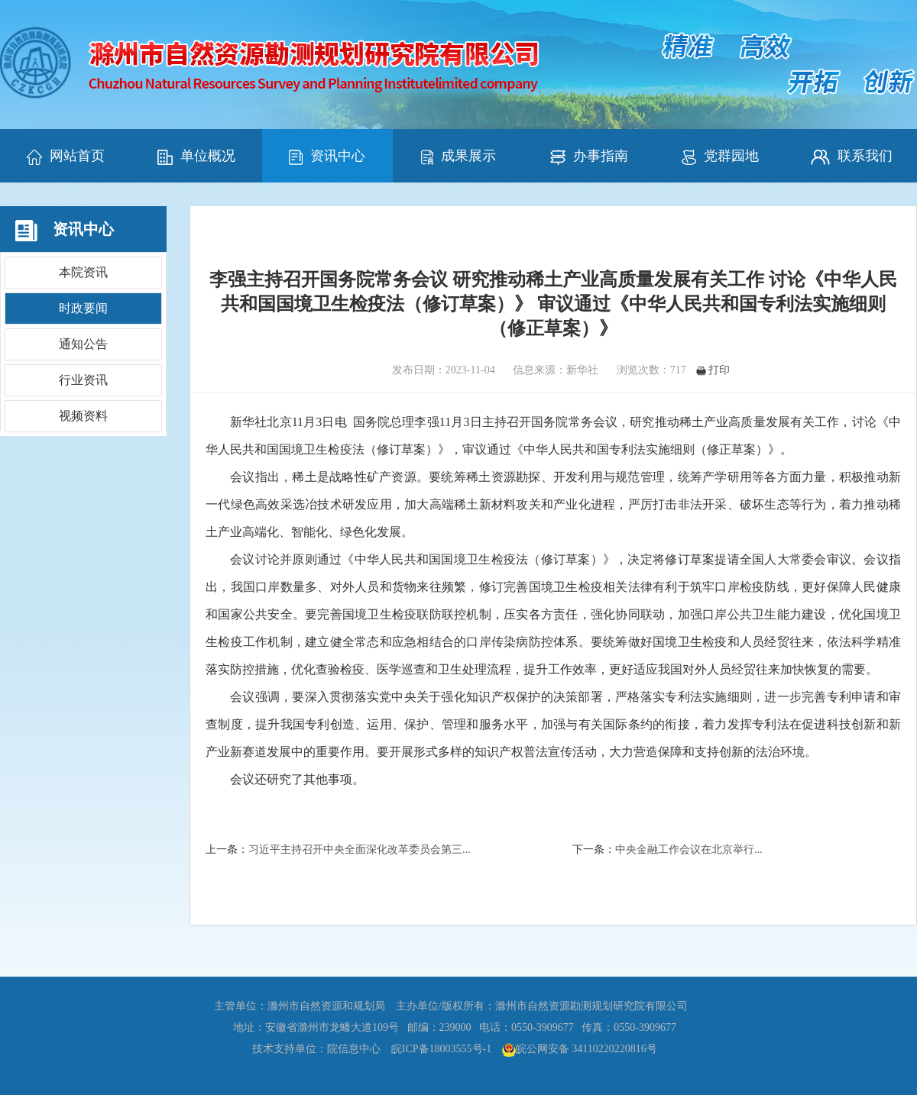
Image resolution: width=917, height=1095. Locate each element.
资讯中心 (327, 156)
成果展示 (458, 156)
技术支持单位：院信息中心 (316, 1049)
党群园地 (720, 156)
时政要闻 (83, 308)
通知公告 (83, 344)
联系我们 (852, 156)
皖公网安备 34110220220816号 (586, 1049)
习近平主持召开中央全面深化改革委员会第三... (359, 849)
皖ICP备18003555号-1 (441, 1049)
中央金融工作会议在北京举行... (689, 849)
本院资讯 (83, 272)
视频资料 (83, 415)
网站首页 (66, 156)
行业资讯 (83, 379)
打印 (713, 370)
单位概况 (196, 156)
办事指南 (589, 156)
